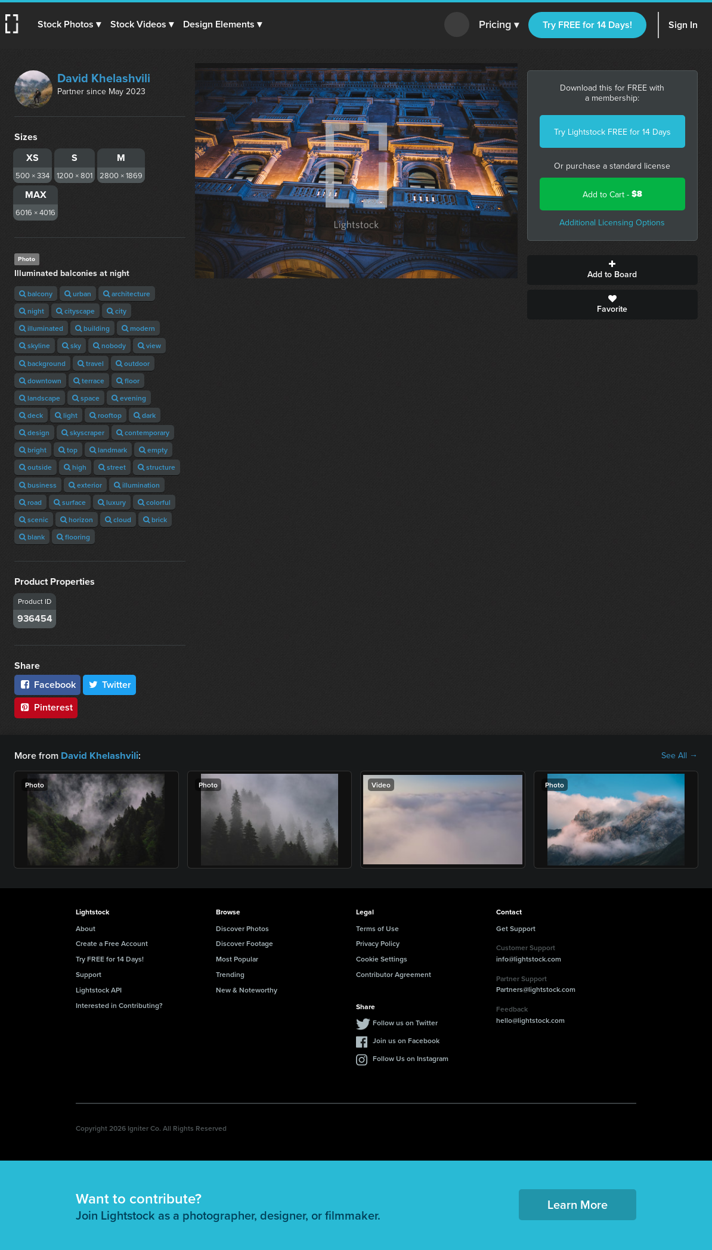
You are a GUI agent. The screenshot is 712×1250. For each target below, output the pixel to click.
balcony (35, 294)
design (34, 432)
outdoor (133, 363)
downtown (40, 381)
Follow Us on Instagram (410, 1058)
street (112, 467)
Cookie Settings (381, 958)
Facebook (47, 684)
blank (32, 537)
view (149, 345)
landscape (39, 398)
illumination (137, 485)
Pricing (499, 25)
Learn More (577, 1203)
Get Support (515, 928)
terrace (88, 381)
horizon (76, 519)
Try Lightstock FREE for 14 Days (612, 132)
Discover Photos (242, 928)
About (85, 928)
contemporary (142, 432)
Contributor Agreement (393, 974)
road (30, 502)
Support (88, 974)
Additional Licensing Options (612, 222)
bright (33, 450)
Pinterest (46, 707)
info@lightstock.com (528, 958)
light (66, 415)
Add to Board (612, 270)
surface (70, 502)
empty (153, 450)
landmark (108, 450)
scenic (33, 519)
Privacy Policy (378, 943)
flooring (73, 537)
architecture (126, 294)
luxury (112, 502)
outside (35, 467)
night (31, 311)
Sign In (683, 25)
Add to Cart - (612, 194)
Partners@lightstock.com (535, 989)
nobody (109, 345)
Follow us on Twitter (405, 1022)
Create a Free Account (112, 943)
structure (156, 467)
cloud (118, 519)
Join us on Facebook (406, 1040)
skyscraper (82, 432)
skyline (34, 345)
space (86, 398)
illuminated (41, 328)
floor (128, 381)
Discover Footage (244, 943)
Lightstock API (99, 989)
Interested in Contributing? (119, 1005)
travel (91, 363)
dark (145, 415)
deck (31, 415)
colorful (154, 502)
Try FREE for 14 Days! (587, 25)
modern (138, 328)
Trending (230, 974)
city (116, 311)
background (42, 363)
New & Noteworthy (246, 989)
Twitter (110, 684)
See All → (679, 755)
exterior (85, 485)
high (75, 467)
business (38, 485)
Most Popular (237, 958)
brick (155, 519)
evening (129, 398)
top (68, 450)
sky (71, 345)
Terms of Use (377, 928)
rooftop (105, 415)
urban (77, 294)
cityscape (75, 311)
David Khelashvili (103, 77)
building (92, 328)
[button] (69, 24)
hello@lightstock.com (530, 1020)
